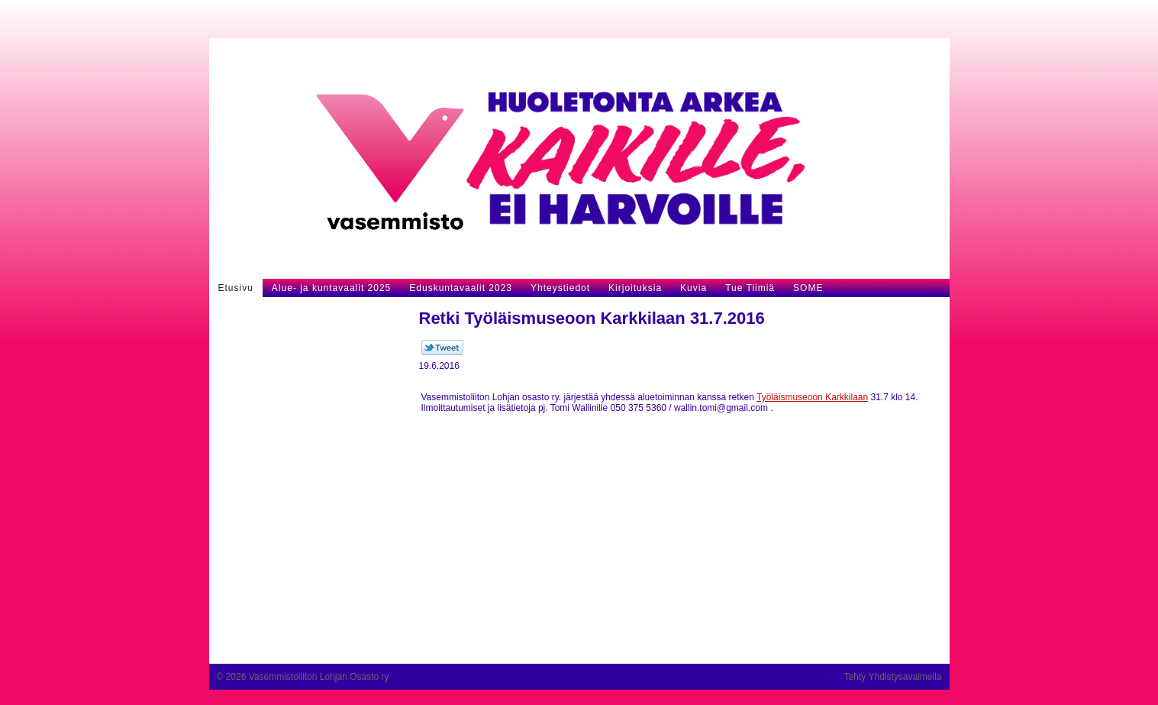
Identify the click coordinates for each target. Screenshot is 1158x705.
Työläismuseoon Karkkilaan (812, 397)
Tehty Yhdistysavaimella (893, 676)
